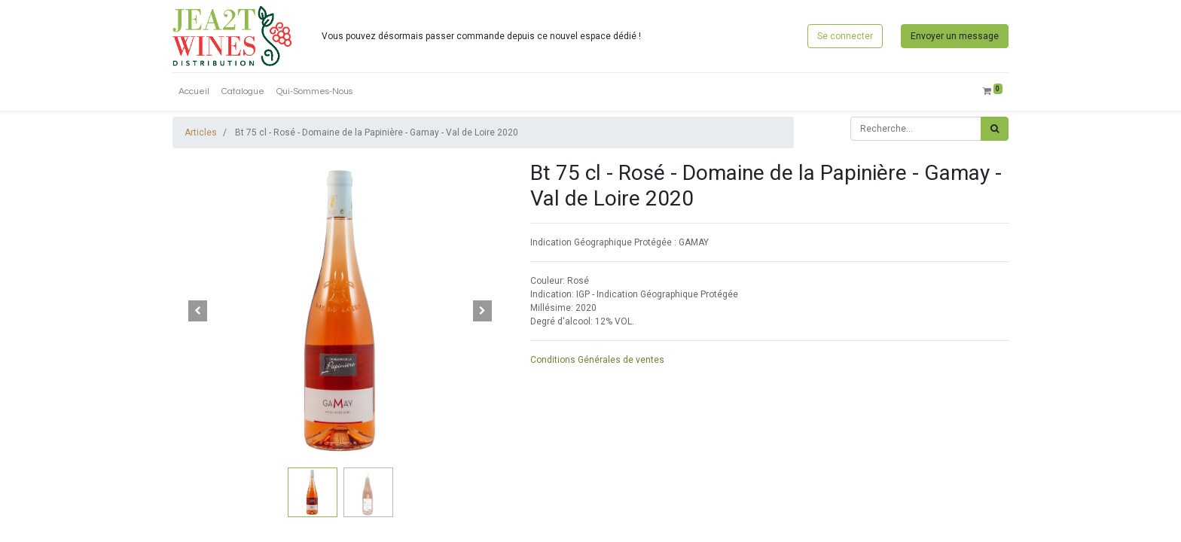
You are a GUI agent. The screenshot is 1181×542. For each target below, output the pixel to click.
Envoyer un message (955, 36)
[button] (197, 311)
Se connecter (845, 36)
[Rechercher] (995, 129)
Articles (201, 132)
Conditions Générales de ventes (597, 360)
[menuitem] (193, 92)
